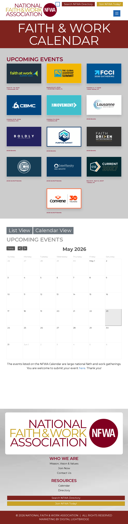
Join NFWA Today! (110, 4)
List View (19, 230)
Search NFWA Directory (78, 4)
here (82, 368)
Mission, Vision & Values (64, 463)
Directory (64, 490)
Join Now (64, 468)
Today (11, 248)
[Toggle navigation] (116, 13)
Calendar (64, 485)
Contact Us (64, 472)
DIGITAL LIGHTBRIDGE (74, 519)
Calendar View (53, 230)
